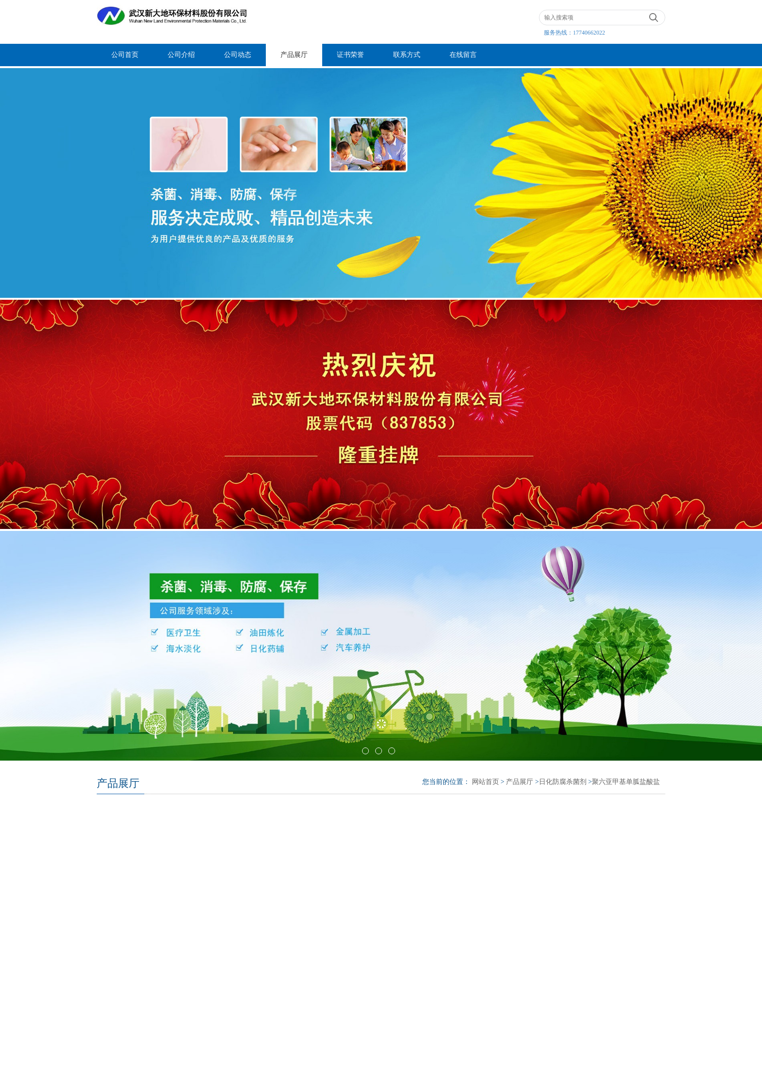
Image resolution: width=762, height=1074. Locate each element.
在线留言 (463, 54)
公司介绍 (181, 54)
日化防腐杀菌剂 (563, 781)
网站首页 (485, 781)
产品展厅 (294, 54)
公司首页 (125, 54)
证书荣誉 (350, 54)
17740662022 (589, 32)
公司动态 (237, 54)
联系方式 (406, 54)
